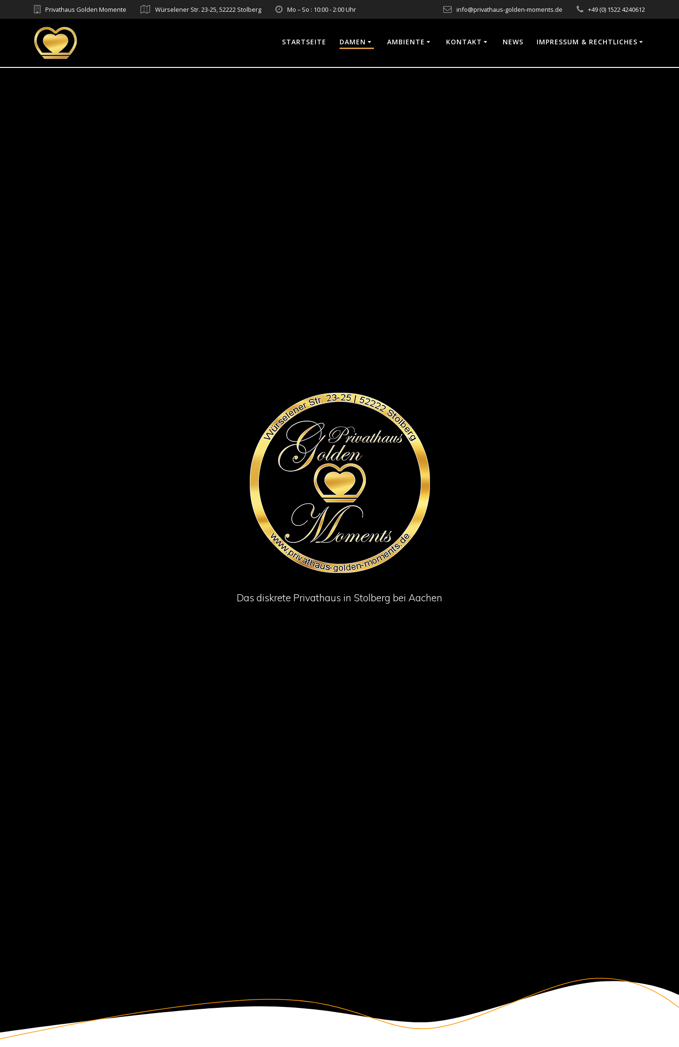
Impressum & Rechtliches (587, 41)
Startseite (304, 41)
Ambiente (406, 41)
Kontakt (464, 41)
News (513, 41)
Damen (353, 41)
